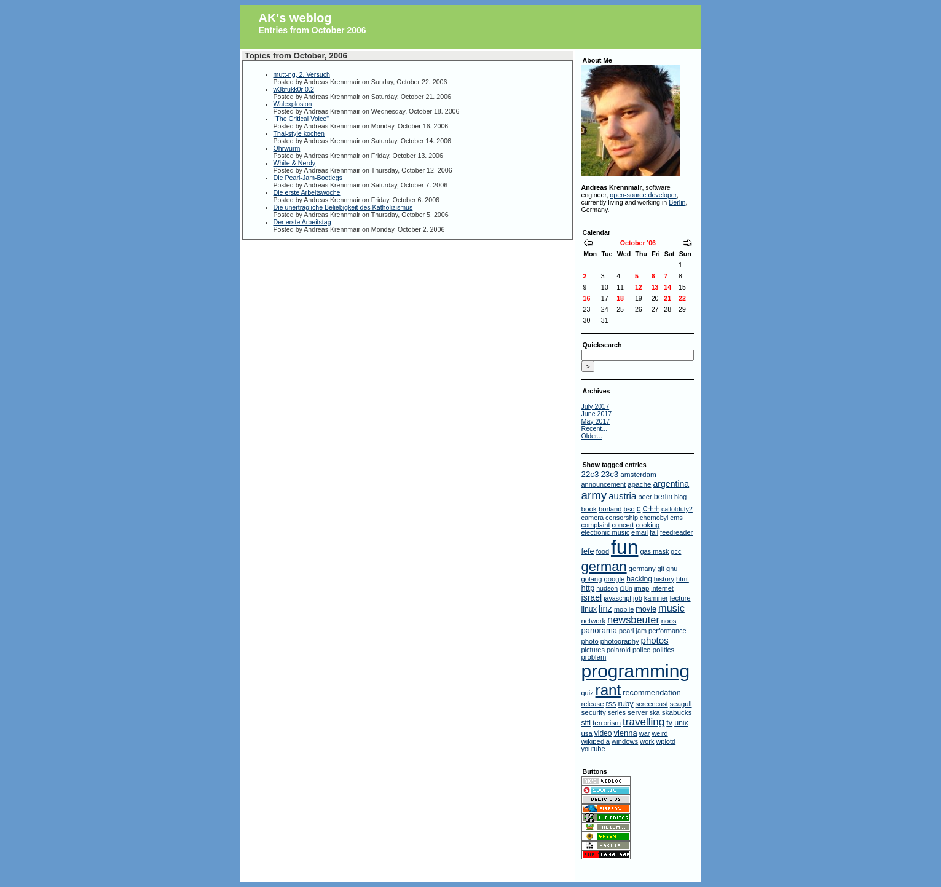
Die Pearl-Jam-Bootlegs (308, 177)
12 (638, 287)
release (592, 704)
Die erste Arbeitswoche (307, 192)
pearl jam (633, 630)
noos (669, 621)
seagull (681, 704)
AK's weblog (295, 18)
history (664, 579)
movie (646, 609)
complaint (595, 525)
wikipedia (595, 741)
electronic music (605, 532)
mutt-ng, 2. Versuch (302, 74)
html (682, 579)
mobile (624, 609)
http (588, 588)
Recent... (594, 428)
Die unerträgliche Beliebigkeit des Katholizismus (343, 207)
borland (610, 509)
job (637, 598)
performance (667, 630)
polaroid (619, 649)
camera (592, 517)
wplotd (665, 741)
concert (623, 525)
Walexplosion (293, 104)
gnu (671, 568)
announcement (603, 484)
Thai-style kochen (299, 133)
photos (655, 640)
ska (655, 712)
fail (654, 532)
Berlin (677, 202)
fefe (587, 551)
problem (594, 657)
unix (681, 723)
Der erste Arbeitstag (302, 222)
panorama (599, 630)
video (603, 733)
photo (590, 641)
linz (605, 608)
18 (620, 298)
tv (669, 723)
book (589, 509)
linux (589, 609)
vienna (625, 733)
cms (676, 517)
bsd (629, 509)
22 (682, 298)
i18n (626, 588)
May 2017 (595, 421)
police (641, 649)
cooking (647, 525)
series (617, 712)
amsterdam (638, 474)
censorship (621, 517)
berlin (663, 496)
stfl (586, 723)
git (661, 568)
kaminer (656, 598)
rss (611, 704)
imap (642, 588)
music (671, 607)
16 (587, 298)
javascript (617, 598)
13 (655, 287)
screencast (652, 704)
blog (680, 496)
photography (619, 641)
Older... (591, 436)
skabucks (677, 712)
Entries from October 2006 (312, 30)
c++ (651, 507)
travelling (643, 722)
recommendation (652, 692)
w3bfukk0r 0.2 (294, 89)
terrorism (607, 723)
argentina (671, 484)
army (594, 495)
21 (667, 298)
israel (591, 597)
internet (662, 588)
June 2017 (596, 413)
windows (625, 741)
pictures (593, 649)
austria (622, 496)
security (593, 712)
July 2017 (595, 406)
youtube (593, 748)
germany (642, 568)
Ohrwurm (287, 148)
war (644, 733)
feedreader (676, 532)
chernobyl (654, 517)
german (604, 566)
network (593, 621)
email (639, 532)
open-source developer (643, 195)
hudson (607, 588)
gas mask (654, 551)
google (614, 579)
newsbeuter (633, 619)
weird (659, 733)
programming (635, 671)
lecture (680, 598)
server (638, 712)
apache (639, 484)
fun (624, 547)
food (602, 551)
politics (663, 649)
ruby (625, 703)
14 (667, 287)
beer (645, 496)
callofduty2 (677, 509)
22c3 (590, 474)
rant (608, 690)
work (647, 741)
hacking (639, 579)
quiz (587, 692)
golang (591, 579)
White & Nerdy (295, 163)
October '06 (638, 242)
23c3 (609, 474)
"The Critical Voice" (301, 118)
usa (587, 733)
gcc (676, 551)
